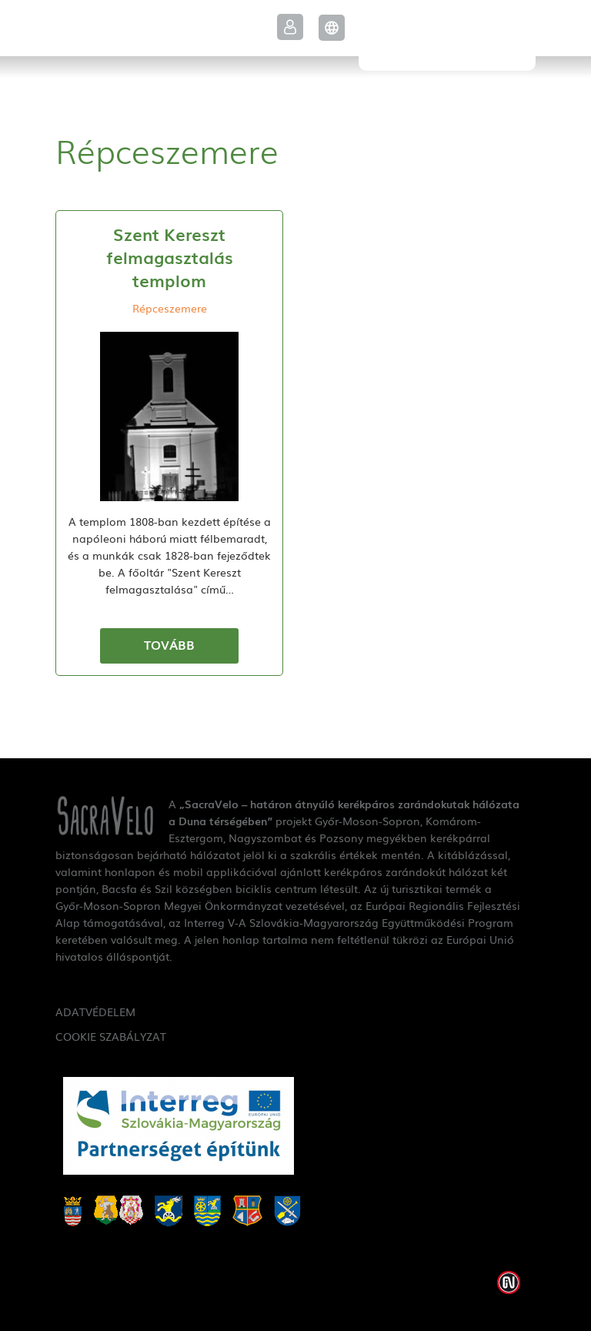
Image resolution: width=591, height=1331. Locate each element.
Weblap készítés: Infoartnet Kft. (508, 1282)
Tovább (169, 644)
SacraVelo (447, 35)
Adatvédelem (95, 1011)
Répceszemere (169, 308)
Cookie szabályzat (110, 1036)
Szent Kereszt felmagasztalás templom (169, 257)
